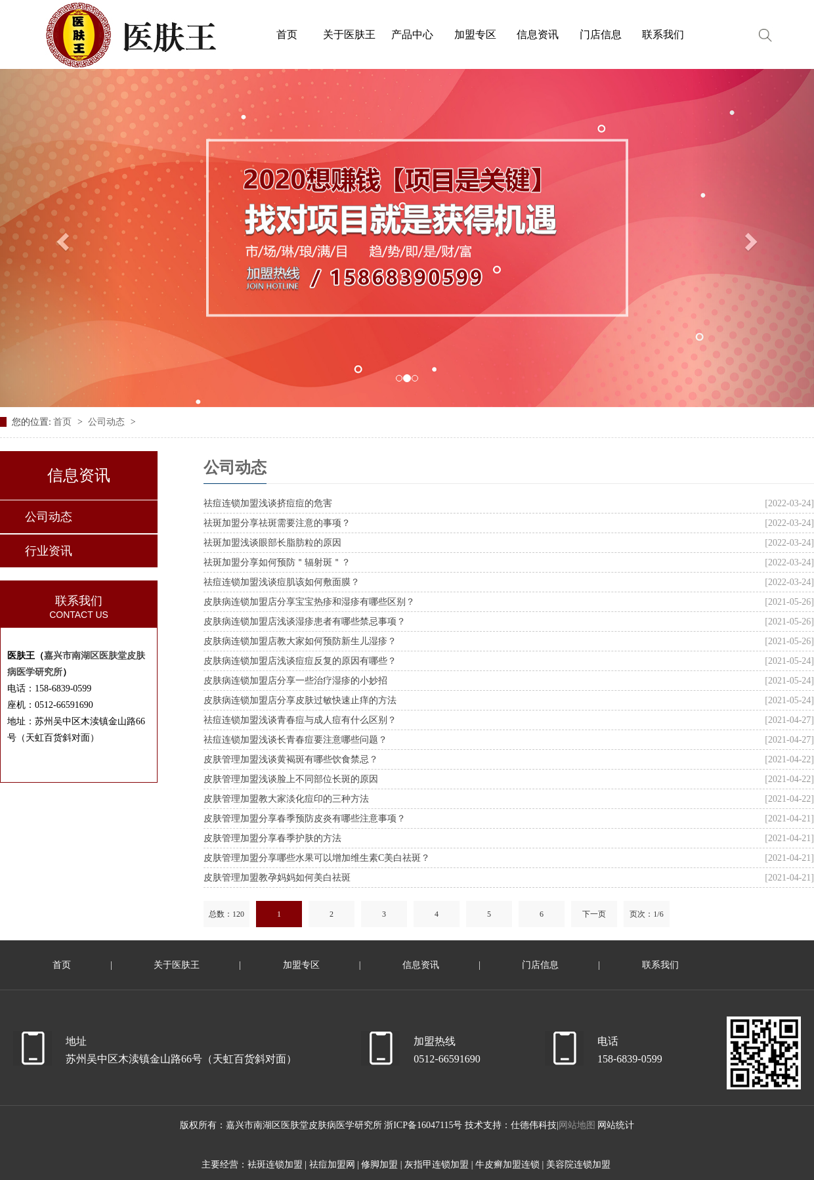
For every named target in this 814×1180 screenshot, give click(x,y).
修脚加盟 (379, 1164)
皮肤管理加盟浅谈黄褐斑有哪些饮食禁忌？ (291, 759)
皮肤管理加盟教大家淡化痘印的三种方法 (286, 799)
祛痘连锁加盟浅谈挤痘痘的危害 (268, 503)
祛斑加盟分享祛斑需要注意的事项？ (277, 523)
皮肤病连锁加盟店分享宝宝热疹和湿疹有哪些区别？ (309, 602)
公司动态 (107, 422)
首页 (63, 422)
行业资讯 (48, 550)
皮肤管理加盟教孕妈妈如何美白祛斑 (277, 878)
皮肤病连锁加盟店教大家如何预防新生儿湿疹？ (300, 641)
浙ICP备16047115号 (424, 1125)
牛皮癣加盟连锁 (507, 1164)
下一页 (594, 914)
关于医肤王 (177, 965)
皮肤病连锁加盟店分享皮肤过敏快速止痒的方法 (300, 700)
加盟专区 (301, 965)
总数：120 (226, 914)
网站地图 (577, 1125)
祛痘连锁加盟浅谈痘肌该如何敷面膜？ (282, 582)
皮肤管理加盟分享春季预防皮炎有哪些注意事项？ (305, 818)
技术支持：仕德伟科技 (511, 1125)
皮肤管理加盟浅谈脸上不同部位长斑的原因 (291, 779)
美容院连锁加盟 (578, 1164)
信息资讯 (420, 965)
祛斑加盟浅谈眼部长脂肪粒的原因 (272, 543)
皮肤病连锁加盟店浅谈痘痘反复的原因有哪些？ (300, 661)
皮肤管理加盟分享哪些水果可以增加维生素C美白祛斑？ (317, 858)
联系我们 (660, 965)
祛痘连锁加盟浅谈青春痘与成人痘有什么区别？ (300, 720)
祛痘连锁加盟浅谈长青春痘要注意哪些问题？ (295, 740)
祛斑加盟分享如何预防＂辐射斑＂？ (277, 562)
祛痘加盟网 (332, 1164)
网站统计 (615, 1125)
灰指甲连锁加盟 (436, 1164)
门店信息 (540, 965)
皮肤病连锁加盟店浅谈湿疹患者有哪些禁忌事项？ (305, 621)
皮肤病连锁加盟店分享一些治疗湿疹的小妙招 (295, 681)
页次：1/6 (646, 914)
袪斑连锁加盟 (275, 1164)
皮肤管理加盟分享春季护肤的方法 (272, 838)
